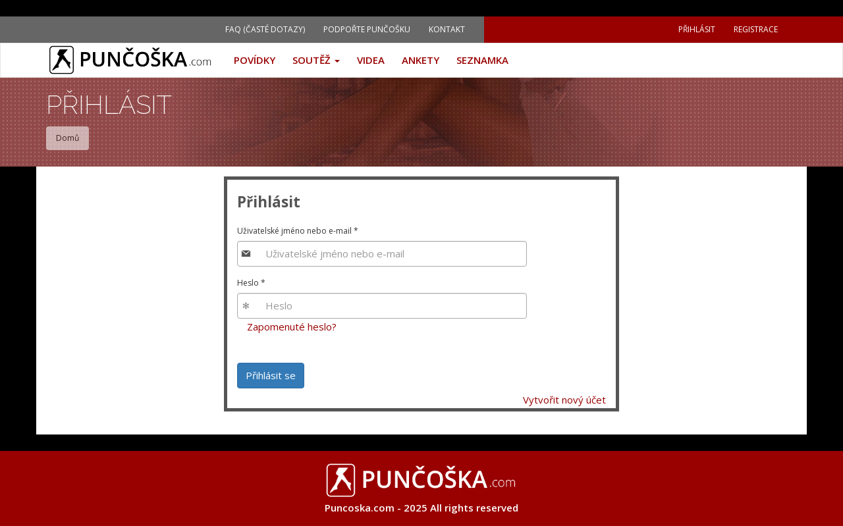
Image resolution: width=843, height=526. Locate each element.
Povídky (254, 59)
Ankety (420, 59)
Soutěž (316, 59)
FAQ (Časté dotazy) (265, 29)
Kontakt (447, 29)
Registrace (756, 29)
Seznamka (482, 59)
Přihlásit (696, 29)
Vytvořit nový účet (564, 399)
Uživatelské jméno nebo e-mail (297, 230)
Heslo (251, 282)
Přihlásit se (271, 375)
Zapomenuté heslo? (292, 326)
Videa (371, 59)
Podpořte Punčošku (366, 29)
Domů (67, 138)
